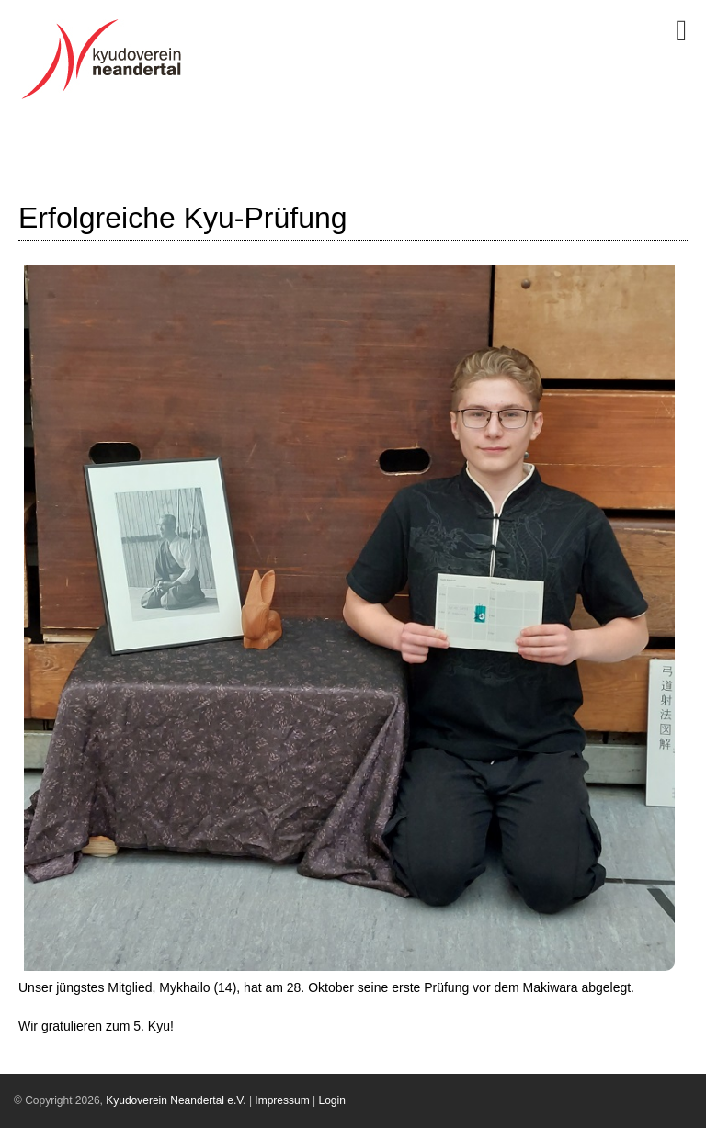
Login (332, 1100)
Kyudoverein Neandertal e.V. (175, 1100)
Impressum (282, 1100)
